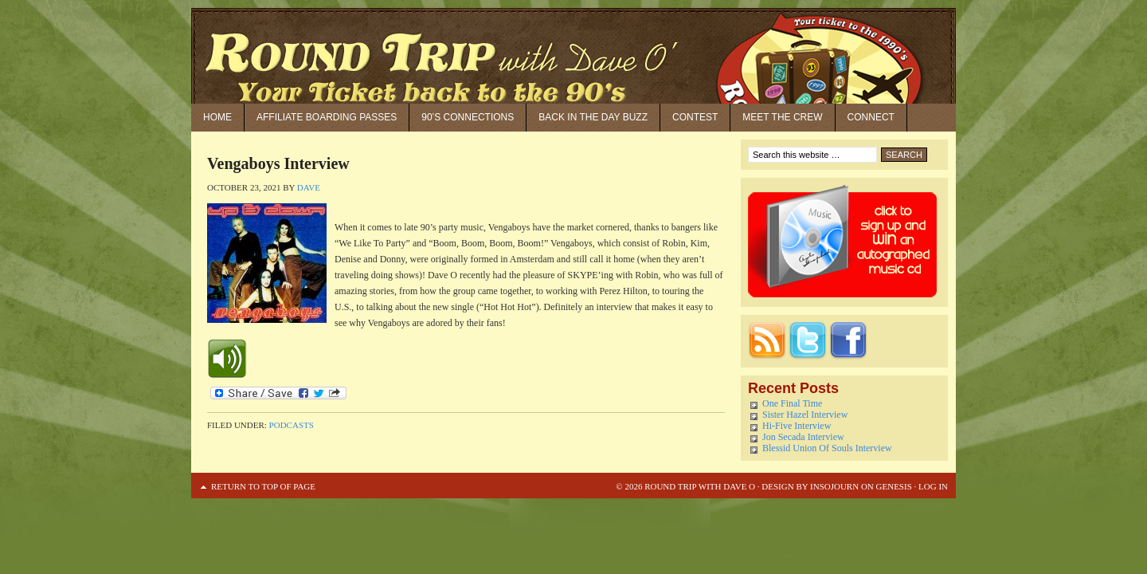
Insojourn (834, 486)
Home (217, 117)
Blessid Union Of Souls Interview (827, 448)
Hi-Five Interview (796, 425)
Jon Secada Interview (803, 436)
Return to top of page (263, 486)
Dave (308, 187)
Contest (695, 117)
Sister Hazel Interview (805, 414)
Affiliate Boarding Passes (326, 117)
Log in (933, 486)
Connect (871, 117)
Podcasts (291, 425)
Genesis (893, 486)
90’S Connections (467, 117)
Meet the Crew (782, 117)
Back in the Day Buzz (593, 117)
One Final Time (792, 403)
